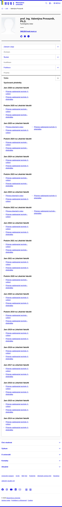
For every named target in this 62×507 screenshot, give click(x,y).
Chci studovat (6, 442)
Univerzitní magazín (7, 476)
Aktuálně (4, 467)
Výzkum (4, 448)
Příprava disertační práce (14, 127)
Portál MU (32, 476)
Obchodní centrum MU (44, 476)
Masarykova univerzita (13, 498)
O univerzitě (6, 454)
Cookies (30, 500)
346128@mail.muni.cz (28, 31)
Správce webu (5, 500)
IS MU (18, 476)
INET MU (24, 476)
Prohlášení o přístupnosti (19, 500)
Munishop (56, 476)
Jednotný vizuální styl (8, 481)
